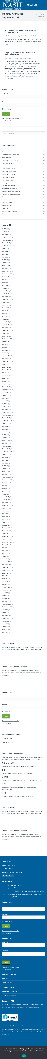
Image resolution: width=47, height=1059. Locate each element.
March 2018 (5, 468)
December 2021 (6, 361)
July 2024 (5, 279)
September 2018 (7, 452)
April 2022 (5, 353)
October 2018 (6, 449)
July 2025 (5, 251)
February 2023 (6, 325)
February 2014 (6, 587)
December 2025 (6, 237)
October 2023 (6, 305)
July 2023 (5, 310)
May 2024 (5, 285)
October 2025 (6, 243)
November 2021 (6, 364)
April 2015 (5, 556)
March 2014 (5, 584)
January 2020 (6, 409)
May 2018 (5, 463)
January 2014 (6, 590)
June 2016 (5, 516)
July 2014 (5, 576)
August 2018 (5, 454)
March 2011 (5, 626)
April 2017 (5, 494)
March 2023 (5, 322)
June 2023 (5, 313)
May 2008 (5, 632)
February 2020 (6, 406)
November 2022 (6, 333)
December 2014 (6, 567)
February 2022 (6, 356)
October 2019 (6, 418)
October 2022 (6, 336)
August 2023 (5, 308)
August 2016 (5, 511)
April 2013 (5, 595)
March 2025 (5, 262)
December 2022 (6, 330)
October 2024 (6, 271)
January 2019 (6, 443)
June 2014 (5, 578)
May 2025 (5, 257)
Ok (24, 1056)
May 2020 (5, 401)
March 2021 (5, 381)
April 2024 (5, 288)
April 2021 (5, 378)
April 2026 (5, 229)
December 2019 (6, 412)
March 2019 (5, 437)
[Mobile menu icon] (43, 5)
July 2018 (5, 457)
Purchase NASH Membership (10, 118)
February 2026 (6, 231)
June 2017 (5, 488)
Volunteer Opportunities (9, 996)
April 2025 (5, 260)
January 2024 (6, 296)
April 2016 (5, 522)
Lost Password (6, 121)
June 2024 (5, 282)
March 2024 (5, 291)
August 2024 (5, 277)
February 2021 (6, 384)
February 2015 (6, 562)
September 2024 (7, 274)
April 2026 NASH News (14, 885)
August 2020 (5, 395)
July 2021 (5, 372)
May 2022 (5, 350)
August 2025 (5, 248)
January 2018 (6, 474)
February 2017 (6, 499)
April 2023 (5, 319)
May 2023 (5, 316)
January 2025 (6, 268)
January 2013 (6, 601)
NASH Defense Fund (8, 983)
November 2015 (6, 536)
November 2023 (6, 302)
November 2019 (6, 415)
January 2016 (6, 531)
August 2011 (5, 621)
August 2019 (5, 423)
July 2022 (5, 344)
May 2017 (5, 491)
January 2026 (6, 234)
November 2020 (6, 389)
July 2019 (5, 426)
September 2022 (7, 339)
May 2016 (5, 519)
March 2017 (5, 497)
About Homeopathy (7, 742)
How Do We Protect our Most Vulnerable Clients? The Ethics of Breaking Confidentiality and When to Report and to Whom (26, 893)
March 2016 (5, 525)
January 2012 (6, 615)
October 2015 (6, 539)
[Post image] (4, 886)
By (21, 36)
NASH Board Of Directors (9, 991)
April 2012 (5, 612)
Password (5, 102)
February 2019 (6, 440)
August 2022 (5, 341)
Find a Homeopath (7, 738)
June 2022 (5, 347)
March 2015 (5, 559)
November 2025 (6, 240)
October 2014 (6, 573)
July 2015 (5, 547)
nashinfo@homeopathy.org (14, 872)
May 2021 (5, 375)
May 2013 (5, 593)
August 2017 (5, 483)
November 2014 (6, 570)
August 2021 (5, 370)
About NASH (5, 978)
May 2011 (5, 624)
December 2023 (6, 299)
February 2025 (6, 265)
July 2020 (5, 398)
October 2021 (6, 367)
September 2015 (7, 542)
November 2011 (6, 618)
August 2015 (5, 545)
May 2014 (5, 581)
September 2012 (7, 607)
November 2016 (6, 505)
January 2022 (6, 358)
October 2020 (6, 392)
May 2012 (5, 610)
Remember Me (7, 109)
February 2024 (6, 293)
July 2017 (5, 485)
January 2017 (6, 502)
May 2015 (5, 553)
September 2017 (7, 480)
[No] (44, 1053)
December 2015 (6, 533)
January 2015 (6, 564)
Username (5, 93)
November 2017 (6, 477)
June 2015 (5, 550)
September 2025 (7, 246)
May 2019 (5, 432)
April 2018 (5, 466)
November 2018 (6, 446)
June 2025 (5, 254)
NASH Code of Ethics (8, 987)
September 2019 (7, 420)
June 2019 (5, 429)
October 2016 (6, 508)
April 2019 (5, 435)
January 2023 (6, 327)
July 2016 (5, 514)
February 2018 (6, 471)
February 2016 (6, 528)
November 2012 (6, 604)
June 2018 (5, 460)
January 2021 (6, 387)
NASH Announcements (11, 36)
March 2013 (5, 598)
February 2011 (6, 629)
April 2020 (5, 404)
